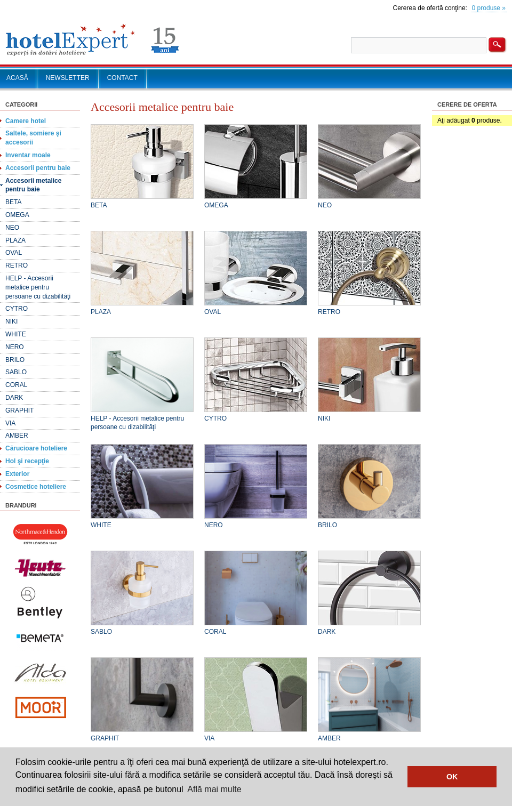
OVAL (13, 252)
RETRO (16, 265)
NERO (14, 347)
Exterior (17, 474)
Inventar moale (28, 155)
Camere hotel (25, 121)
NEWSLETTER (68, 78)
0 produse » (489, 8)
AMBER (16, 435)
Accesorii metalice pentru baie (33, 185)
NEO (12, 227)
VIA (10, 423)
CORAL (16, 385)
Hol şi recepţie (27, 461)
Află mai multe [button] (214, 789)
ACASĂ (17, 78)
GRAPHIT (19, 410)
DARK (14, 397)
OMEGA (17, 215)
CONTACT (122, 78)
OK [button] (452, 776)
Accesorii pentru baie (37, 168)
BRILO (15, 360)
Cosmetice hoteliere (35, 486)
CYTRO (16, 308)
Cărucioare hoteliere (36, 448)
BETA (13, 202)
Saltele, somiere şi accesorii (33, 138)
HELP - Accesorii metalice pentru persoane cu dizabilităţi (37, 287)
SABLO (16, 372)
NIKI (11, 321)
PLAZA (15, 240)
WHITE (15, 334)
